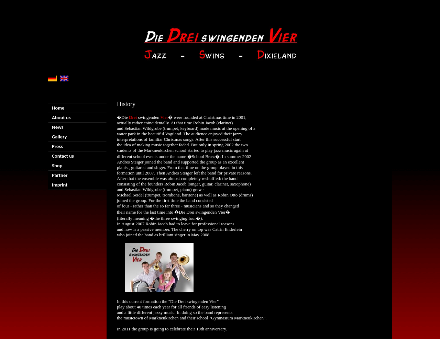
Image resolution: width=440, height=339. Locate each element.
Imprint (59, 185)
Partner (60, 175)
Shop (57, 165)
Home (58, 108)
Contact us (63, 156)
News (58, 127)
